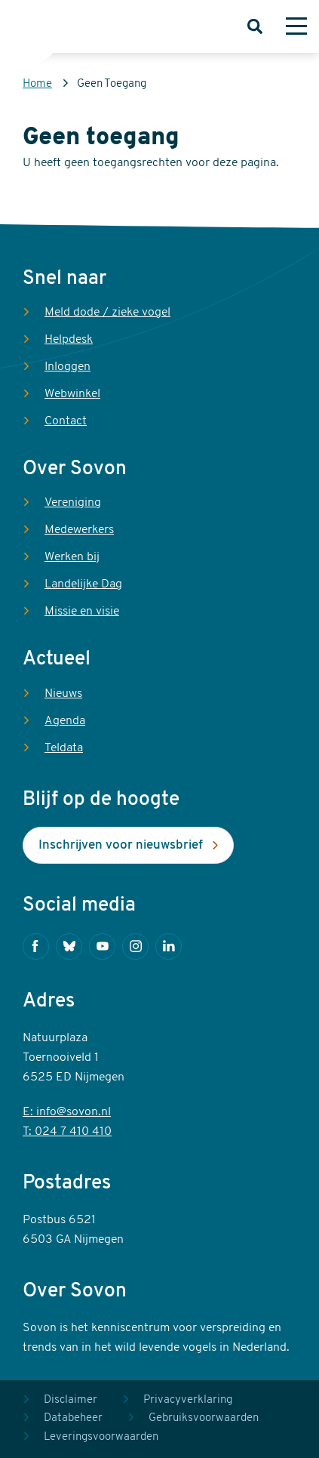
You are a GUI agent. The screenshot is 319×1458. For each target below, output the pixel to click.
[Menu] (296, 26)
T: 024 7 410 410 (67, 1132)
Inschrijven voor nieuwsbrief (120, 845)
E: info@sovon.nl (67, 1112)
